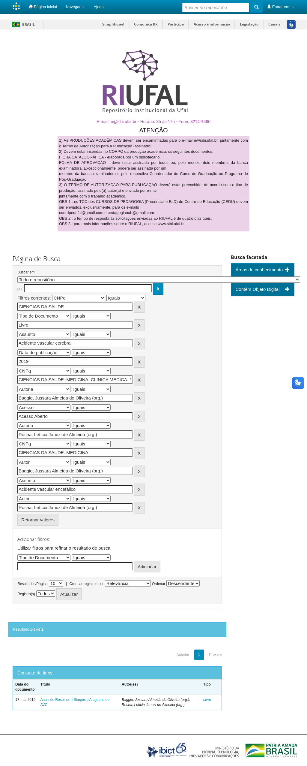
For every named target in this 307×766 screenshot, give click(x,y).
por (19, 289)
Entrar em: (280, 6)
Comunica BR (146, 24)
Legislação (249, 24)
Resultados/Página (32, 584)
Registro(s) (26, 594)
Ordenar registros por (86, 584)
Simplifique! (113, 24)
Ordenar (158, 584)
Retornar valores (38, 519)
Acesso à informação (212, 24)
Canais (274, 24)
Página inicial (43, 6)
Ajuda (98, 7)
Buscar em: (26, 272)
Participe (176, 24)
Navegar (75, 7)
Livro (207, 700)
